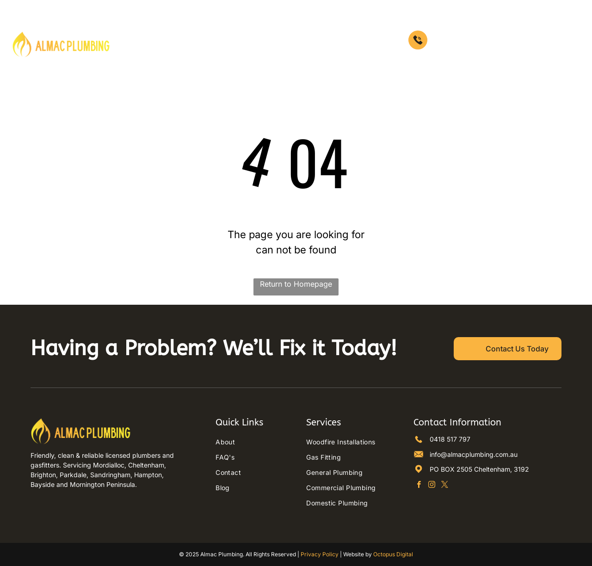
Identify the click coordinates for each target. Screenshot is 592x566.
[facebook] (418, 485)
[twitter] (444, 485)
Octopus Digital (393, 554)
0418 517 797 (450, 439)
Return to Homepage (296, 284)
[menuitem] (137, 31)
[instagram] (431, 485)
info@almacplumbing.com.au (474, 454)
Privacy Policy (320, 554)
